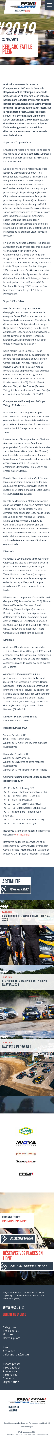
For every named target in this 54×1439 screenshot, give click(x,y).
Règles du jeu (11, 1331)
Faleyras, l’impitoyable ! (16, 1046)
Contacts (8, 1378)
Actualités (9, 1351)
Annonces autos (12, 1371)
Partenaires (10, 1374)
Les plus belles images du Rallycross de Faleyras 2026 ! (25, 983)
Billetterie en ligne (14, 1314)
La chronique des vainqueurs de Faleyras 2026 (26, 918)
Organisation (11, 1382)
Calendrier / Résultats (16, 1354)
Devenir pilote (11, 1338)
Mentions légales (27, 1427)
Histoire (8, 1334)
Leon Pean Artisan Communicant (35, 1435)
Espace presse (11, 1364)
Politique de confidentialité (39, 1423)
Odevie (17, 1435)
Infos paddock (11, 1367)
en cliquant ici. (22, 834)
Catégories (9, 1327)
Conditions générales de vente (16, 1423)
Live (5, 1347)
